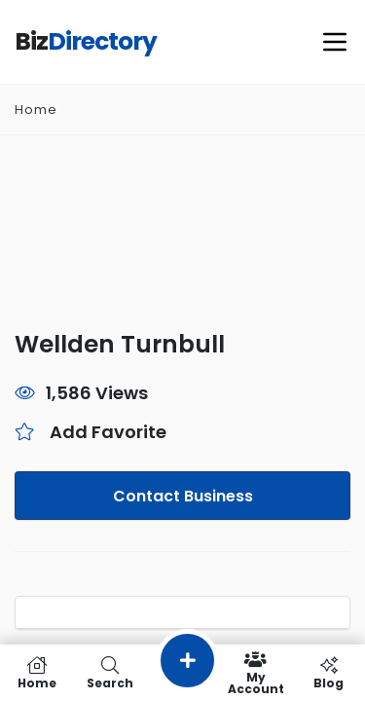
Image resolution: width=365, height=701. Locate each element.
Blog (328, 672)
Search (109, 672)
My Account (255, 672)
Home (36, 109)
